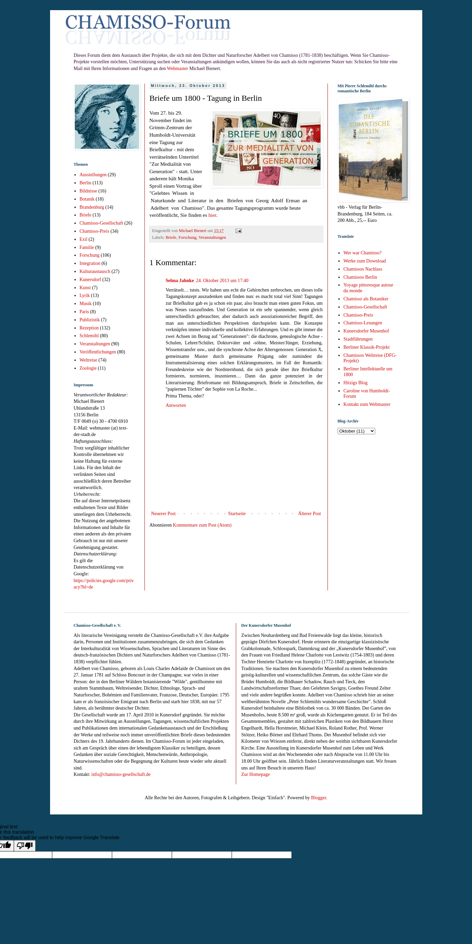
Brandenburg (92, 207)
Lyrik (85, 295)
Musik (86, 303)
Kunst (85, 287)
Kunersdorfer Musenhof (366, 330)
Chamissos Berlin (360, 277)
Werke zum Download (364, 260)
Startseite (237, 513)
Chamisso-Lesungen (362, 322)
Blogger (318, 797)
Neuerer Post (163, 513)
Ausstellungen (93, 174)
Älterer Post (309, 513)
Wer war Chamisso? (362, 252)
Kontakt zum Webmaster (366, 404)
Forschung (187, 237)
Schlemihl (89, 335)
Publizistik (90, 319)
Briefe (171, 237)
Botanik (87, 199)
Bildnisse (88, 190)
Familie (87, 247)
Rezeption (89, 327)
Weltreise (88, 360)
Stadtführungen (358, 339)
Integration (90, 263)
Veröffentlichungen (98, 351)
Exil (83, 239)
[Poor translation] (25, 845)
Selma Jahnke (180, 280)
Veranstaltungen (212, 237)
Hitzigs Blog (355, 382)
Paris (84, 311)
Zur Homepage (255, 774)
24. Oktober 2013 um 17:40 (222, 280)
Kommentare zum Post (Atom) (202, 525)
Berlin (85, 182)
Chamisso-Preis (94, 231)
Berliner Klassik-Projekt (366, 347)
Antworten (176, 405)
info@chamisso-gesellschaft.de (121, 774)
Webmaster (177, 68)
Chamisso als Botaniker (365, 298)
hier (212, 215)
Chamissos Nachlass (362, 269)
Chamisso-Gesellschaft (101, 223)
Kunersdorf (90, 279)
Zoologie (88, 368)
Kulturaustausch (95, 271)
